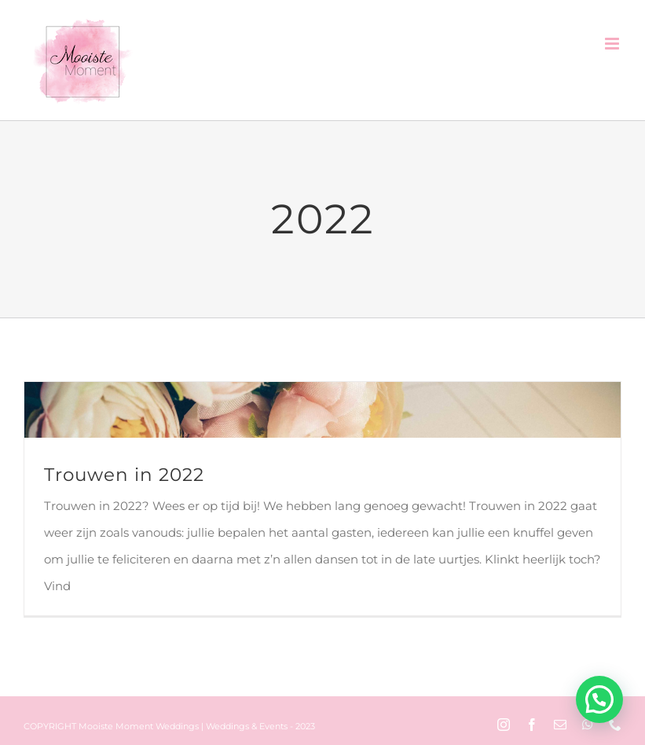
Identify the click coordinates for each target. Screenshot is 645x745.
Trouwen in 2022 (124, 475)
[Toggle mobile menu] (613, 43)
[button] (599, 699)
